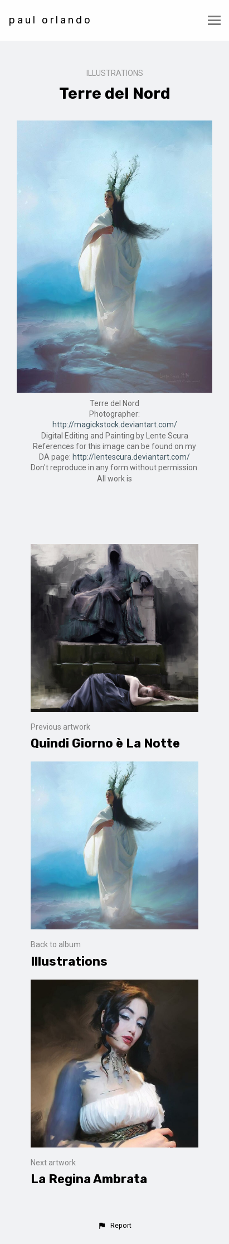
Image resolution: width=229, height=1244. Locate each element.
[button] (114, 1225)
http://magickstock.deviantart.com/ (114, 424)
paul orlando (50, 20)
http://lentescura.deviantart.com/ (131, 456)
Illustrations (114, 73)
